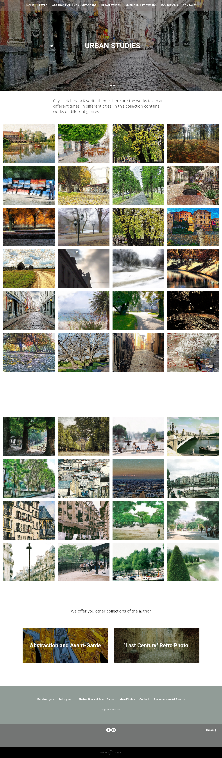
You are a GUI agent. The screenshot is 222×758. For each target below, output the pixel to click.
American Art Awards (141, 5)
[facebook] (108, 730)
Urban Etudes (111, 5)
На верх (211, 730)
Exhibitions (169, 5)
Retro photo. (66, 699)
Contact (189, 5)
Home (30, 5)
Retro (43, 5)
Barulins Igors (45, 699)
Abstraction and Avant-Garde (74, 5)
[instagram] (113, 730)
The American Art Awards (169, 699)
